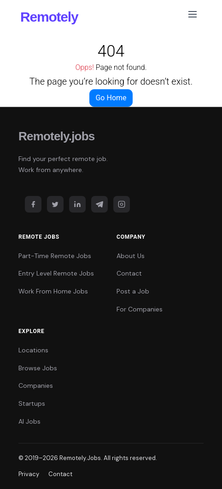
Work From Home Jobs (53, 291)
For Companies (140, 309)
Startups (31, 403)
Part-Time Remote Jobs (54, 256)
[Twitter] (55, 204)
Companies (35, 385)
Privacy (28, 474)
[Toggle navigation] (192, 16)
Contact (129, 273)
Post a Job (133, 291)
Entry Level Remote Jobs (56, 273)
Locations (33, 350)
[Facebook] (33, 204)
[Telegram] (99, 204)
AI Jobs (29, 421)
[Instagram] (121, 204)
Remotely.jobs (56, 136)
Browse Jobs (37, 368)
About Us (131, 256)
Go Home (110, 97)
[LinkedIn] (77, 204)
